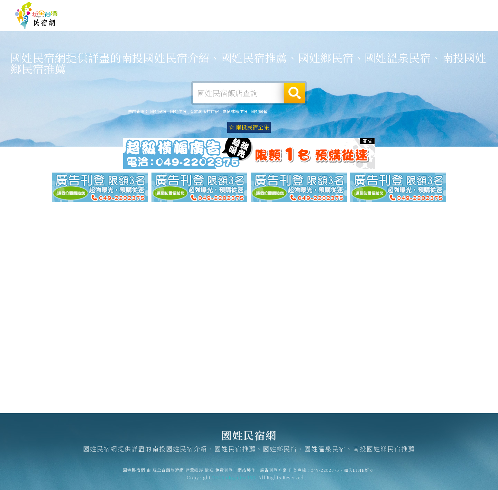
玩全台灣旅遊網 (349, 7)
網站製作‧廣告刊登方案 (416, 7)
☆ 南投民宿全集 (249, 127)
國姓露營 (277, 22)
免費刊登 (378, 7)
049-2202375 (325, 473)
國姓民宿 (158, 111)
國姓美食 (341, 23)
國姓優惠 (372, 25)
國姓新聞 (404, 26)
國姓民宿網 (36, 15)
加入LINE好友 (359, 473)
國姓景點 (436, 27)
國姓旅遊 (309, 22)
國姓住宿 (245, 21)
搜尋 (294, 93)
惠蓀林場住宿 (234, 111)
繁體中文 (464, 6)
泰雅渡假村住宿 (204, 111)
